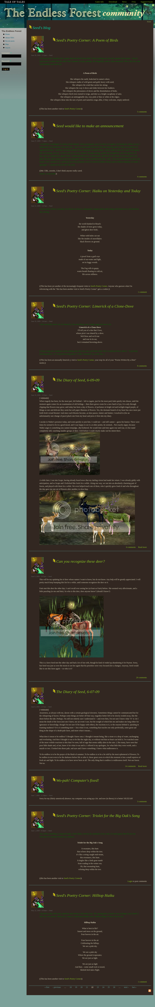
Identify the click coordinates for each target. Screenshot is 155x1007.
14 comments (130, 766)
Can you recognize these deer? (80, 561)
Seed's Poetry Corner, (85, 360)
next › (126, 987)
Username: (7, 53)
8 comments (142, 366)
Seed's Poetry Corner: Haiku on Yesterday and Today (98, 191)
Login (130, 881)
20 (81, 987)
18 (71, 987)
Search (7, 48)
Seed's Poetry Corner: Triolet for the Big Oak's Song (98, 816)
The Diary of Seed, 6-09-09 (77, 380)
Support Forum (147, 2)
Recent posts (10, 41)
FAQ (134, 2)
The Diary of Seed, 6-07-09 (77, 692)
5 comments (142, 112)
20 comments (141, 677)
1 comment (142, 292)
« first (47, 987)
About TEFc (9, 38)
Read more (142, 547)
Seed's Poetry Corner (72, 109)
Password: (6, 61)
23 (98, 987)
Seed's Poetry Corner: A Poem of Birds (87, 40)
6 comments (131, 547)
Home (7, 34)
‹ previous (57, 987)
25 (109, 987)
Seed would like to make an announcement (90, 126)
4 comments (142, 177)
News (124, 2)
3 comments (142, 801)
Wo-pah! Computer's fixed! (77, 780)
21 (87, 987)
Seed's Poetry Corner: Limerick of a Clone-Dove (95, 306)
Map (7, 44)
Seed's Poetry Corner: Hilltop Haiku (85, 895)
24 (103, 987)
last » (134, 987)
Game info (99, 2)
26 (114, 987)
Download (113, 2)
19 (76, 987)
